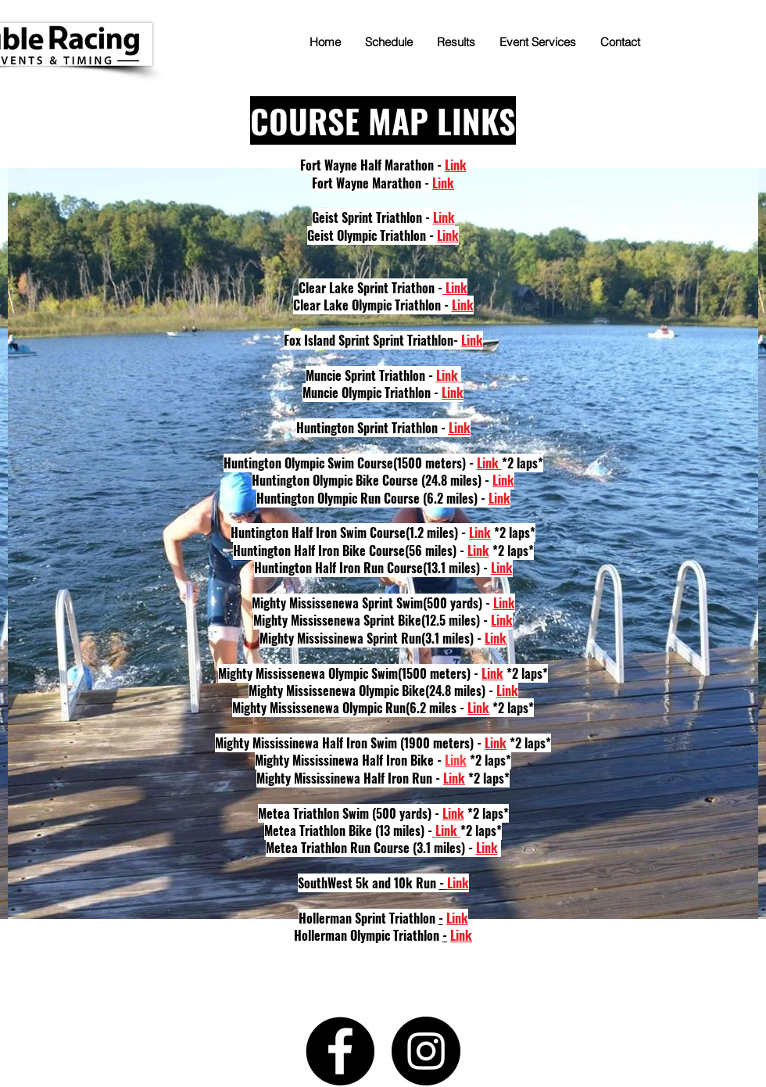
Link (456, 760)
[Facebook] (340, 1051)
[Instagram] (426, 1051)
